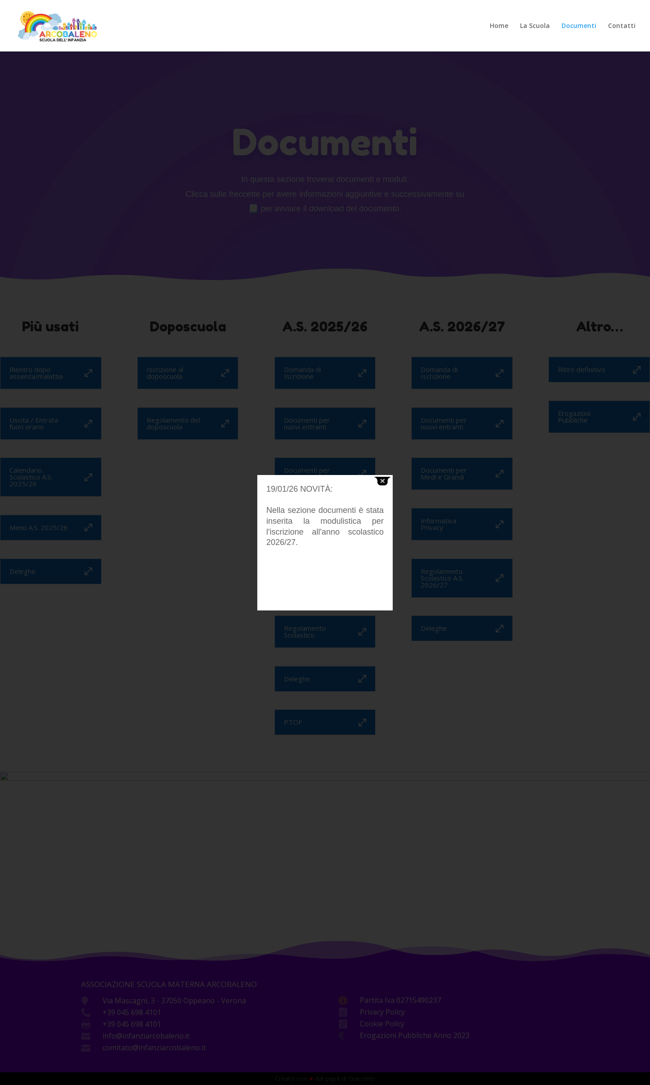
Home (499, 26)
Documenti (579, 26)
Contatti (622, 26)
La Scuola (535, 26)
